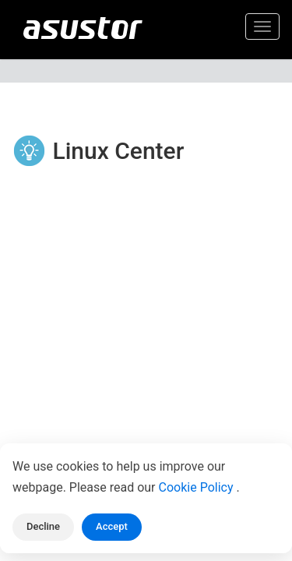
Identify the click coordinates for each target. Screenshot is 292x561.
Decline (43, 526)
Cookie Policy (198, 487)
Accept (112, 526)
